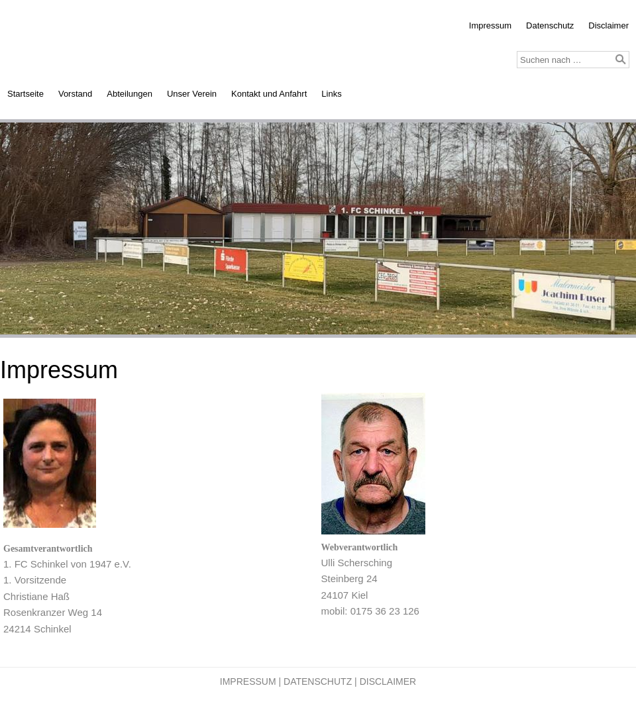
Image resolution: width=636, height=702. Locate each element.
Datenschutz (550, 25)
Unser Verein (192, 94)
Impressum (490, 25)
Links (331, 94)
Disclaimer (608, 25)
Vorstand (75, 94)
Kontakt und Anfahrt (269, 94)
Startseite (25, 94)
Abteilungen (129, 94)
